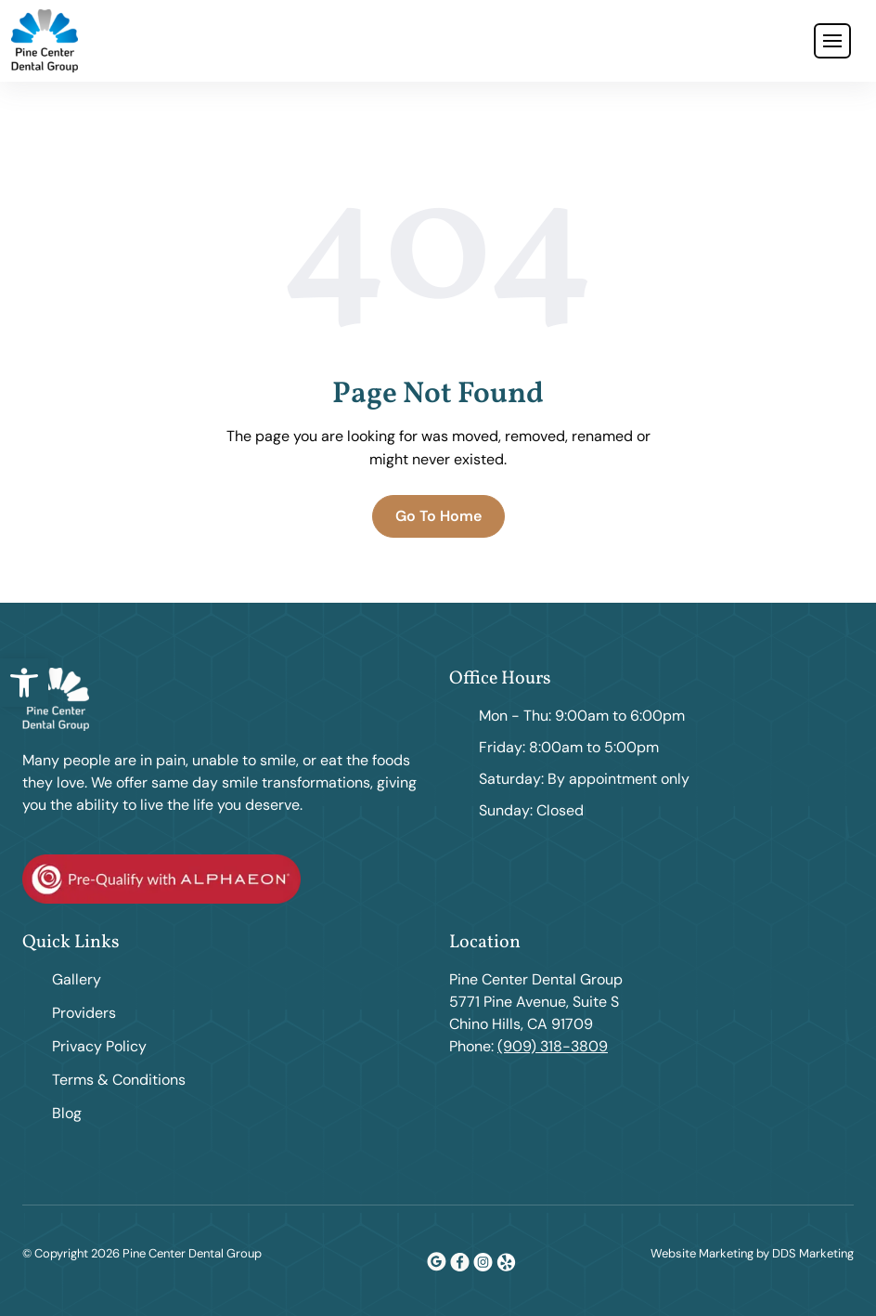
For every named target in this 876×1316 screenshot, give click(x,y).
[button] (24, 682)
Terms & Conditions (119, 1079)
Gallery (76, 979)
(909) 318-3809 (552, 1046)
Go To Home (438, 516)
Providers (84, 1013)
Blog (67, 1113)
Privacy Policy (99, 1046)
